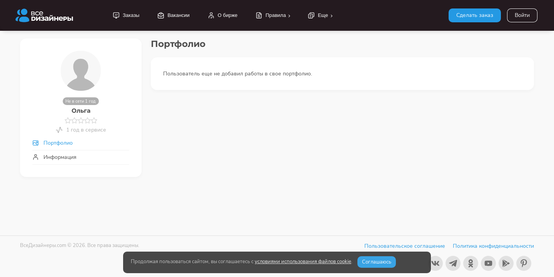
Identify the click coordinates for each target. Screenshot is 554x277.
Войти (522, 15)
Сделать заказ (474, 15)
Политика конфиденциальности (493, 246)
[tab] (80, 143)
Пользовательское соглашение (404, 246)
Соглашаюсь (376, 262)
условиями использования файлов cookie (303, 261)
